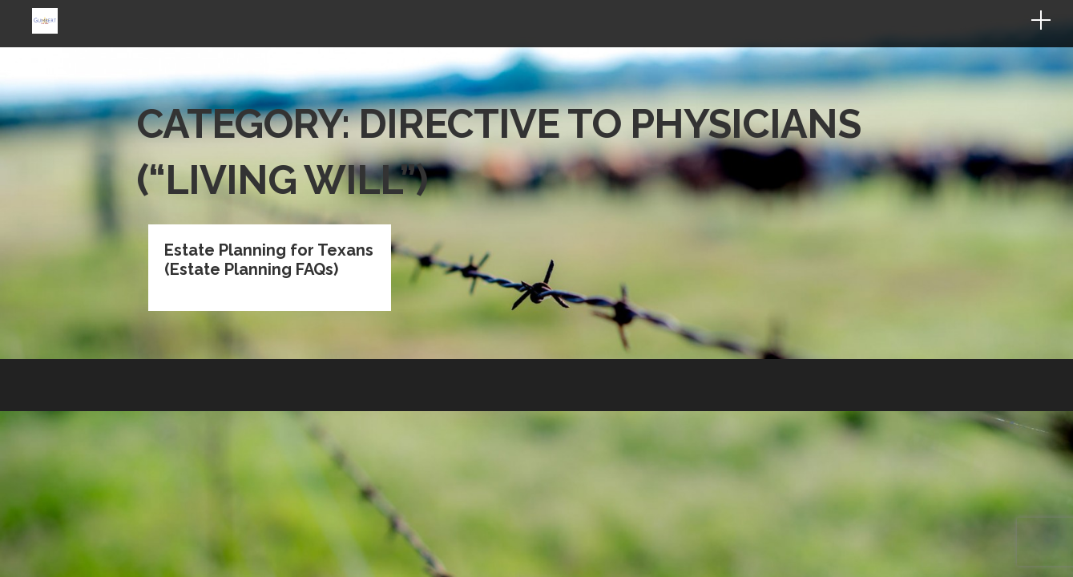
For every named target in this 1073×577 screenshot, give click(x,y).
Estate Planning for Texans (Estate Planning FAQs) (268, 163)
